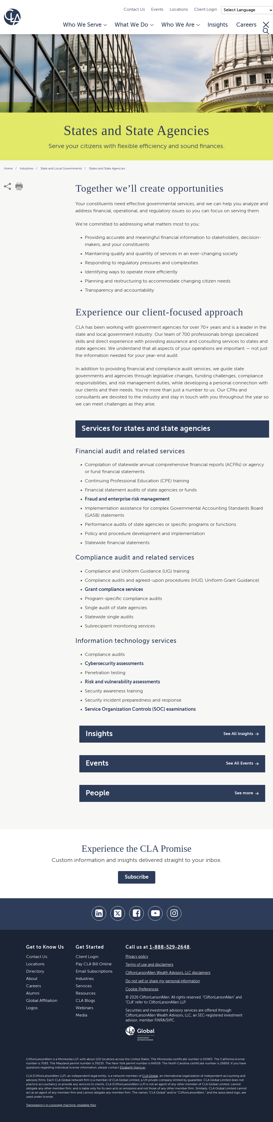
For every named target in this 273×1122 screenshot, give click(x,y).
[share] (7, 186)
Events (157, 10)
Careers (246, 25)
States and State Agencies (107, 168)
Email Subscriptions (94, 972)
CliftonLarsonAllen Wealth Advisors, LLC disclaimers (168, 973)
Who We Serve (84, 25)
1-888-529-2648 (170, 947)
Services (84, 986)
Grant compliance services (114, 589)
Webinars (84, 1008)
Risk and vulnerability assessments (122, 682)
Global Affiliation (41, 1001)
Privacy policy (137, 957)
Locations (179, 10)
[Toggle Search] (266, 28)
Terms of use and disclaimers (149, 965)
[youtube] (155, 913)
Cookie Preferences (142, 989)
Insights (217, 25)
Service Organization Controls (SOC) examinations (140, 709)
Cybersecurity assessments (114, 663)
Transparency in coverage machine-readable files (61, 1105)
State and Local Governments (61, 168)
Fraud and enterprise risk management (127, 499)
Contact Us (134, 10)
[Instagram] (174, 913)
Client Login (205, 10)
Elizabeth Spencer (132, 1067)
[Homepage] (12, 17)
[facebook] (136, 913)
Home (9, 168)
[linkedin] (99, 913)
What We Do (134, 25)
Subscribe (137, 877)
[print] (19, 186)
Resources (86, 993)
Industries (27, 168)
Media (81, 1015)
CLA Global (150, 1076)
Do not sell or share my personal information (163, 981)
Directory (35, 972)
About (31, 979)
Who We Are (180, 25)
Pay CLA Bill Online (94, 964)
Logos (32, 1008)
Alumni (32, 993)
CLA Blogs (85, 1001)
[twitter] (117, 913)
